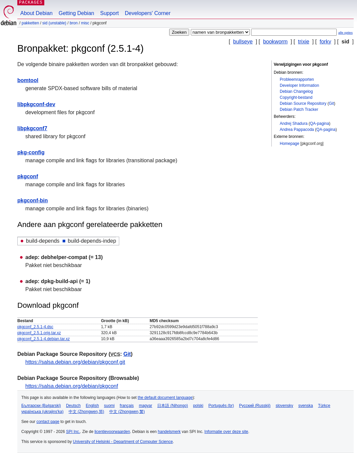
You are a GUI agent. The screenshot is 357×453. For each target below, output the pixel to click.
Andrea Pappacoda (297, 129)
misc (85, 23)
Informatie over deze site (226, 431)
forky (325, 41)
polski (198, 405)
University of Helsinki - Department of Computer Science (123, 441)
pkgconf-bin (32, 200)
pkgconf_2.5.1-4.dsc (35, 326)
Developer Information (299, 85)
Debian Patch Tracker (299, 109)
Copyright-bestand (296, 97)
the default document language (165, 397)
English (92, 405)
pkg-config (31, 152)
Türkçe (324, 405)
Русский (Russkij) (255, 405)
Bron (74, 23)
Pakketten (30, 23)
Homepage (289, 143)
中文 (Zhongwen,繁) (127, 411)
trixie (303, 41)
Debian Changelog (296, 91)
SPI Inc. (73, 431)
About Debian (36, 13)
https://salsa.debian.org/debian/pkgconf (71, 386)
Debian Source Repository (303, 103)
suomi (109, 405)
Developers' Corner (148, 13)
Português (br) (221, 405)
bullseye (243, 41)
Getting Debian (76, 13)
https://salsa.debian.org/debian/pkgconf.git (75, 362)
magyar (145, 405)
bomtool (27, 80)
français (127, 405)
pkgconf (27, 176)
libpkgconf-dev (36, 104)
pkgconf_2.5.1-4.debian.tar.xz (43, 338)
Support (109, 13)
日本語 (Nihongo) (172, 405)
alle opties (345, 32)
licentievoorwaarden (112, 431)
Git (331, 103)
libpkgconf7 (32, 128)
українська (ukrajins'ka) (42, 411)
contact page (47, 421)
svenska (305, 405)
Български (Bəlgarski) (41, 405)
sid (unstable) (54, 23)
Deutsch (73, 405)
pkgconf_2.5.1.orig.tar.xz (39, 332)
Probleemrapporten (297, 79)
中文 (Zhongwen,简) (86, 411)
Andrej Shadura (293, 123)
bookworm (275, 41)
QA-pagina (319, 123)
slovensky (284, 405)
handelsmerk (169, 431)
